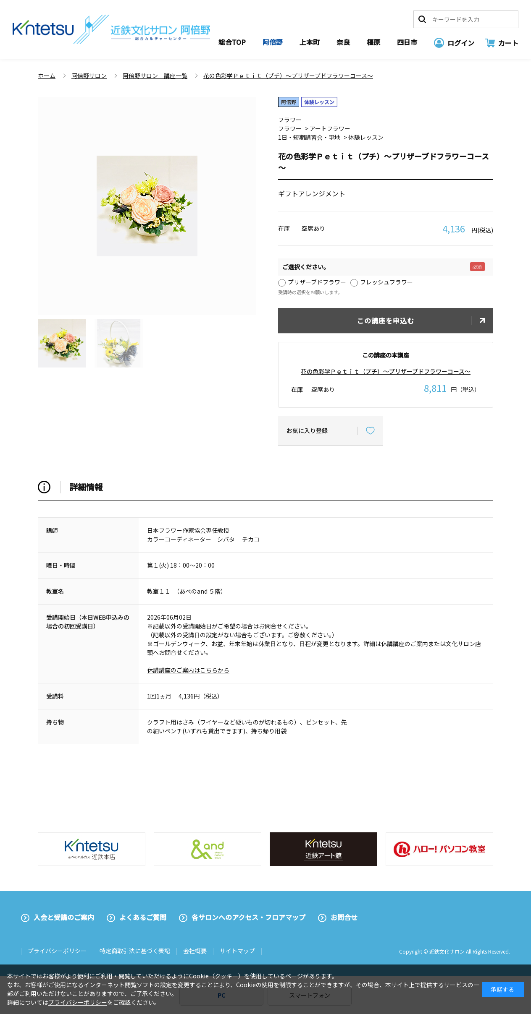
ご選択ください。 (305, 267)
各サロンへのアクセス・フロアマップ (248, 917)
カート (508, 43)
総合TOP (232, 42)
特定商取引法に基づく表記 (135, 950)
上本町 (310, 42)
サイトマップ (237, 950)
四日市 (407, 42)
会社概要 (195, 950)
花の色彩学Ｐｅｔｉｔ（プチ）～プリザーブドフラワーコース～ (386, 371)
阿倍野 (273, 42)
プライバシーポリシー (57, 950)
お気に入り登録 (307, 430)
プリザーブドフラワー (317, 282)
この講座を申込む (385, 320)
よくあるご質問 (142, 917)
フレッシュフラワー (386, 282)
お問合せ (344, 917)
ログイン (460, 43)
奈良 (343, 42)
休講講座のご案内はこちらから (188, 670)
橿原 (373, 42)
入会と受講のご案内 (64, 917)
